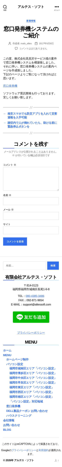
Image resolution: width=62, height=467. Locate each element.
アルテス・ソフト (31, 6)
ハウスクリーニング (18, 415)
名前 (7, 195)
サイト (7, 224)
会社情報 (8, 420)
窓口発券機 (10, 85)
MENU (7, 355)
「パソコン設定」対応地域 (26, 401)
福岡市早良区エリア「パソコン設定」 (33, 382)
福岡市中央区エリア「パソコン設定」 (33, 377)
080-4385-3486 (35, 296)
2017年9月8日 (46, 43)
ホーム (7, 350)
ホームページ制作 (17, 359)
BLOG (7, 429)
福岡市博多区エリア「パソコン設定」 (33, 373)
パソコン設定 (14, 364)
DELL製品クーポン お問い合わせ (27, 411)
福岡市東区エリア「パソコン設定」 (31, 387)
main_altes (26, 43)
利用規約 (44, 450)
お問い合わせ (11, 425)
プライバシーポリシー (31, 332)
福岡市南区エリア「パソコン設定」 (31, 396)
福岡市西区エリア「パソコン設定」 (31, 392)
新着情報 (30, 21)
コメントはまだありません (33, 48)
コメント (9, 164)
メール (8, 209)
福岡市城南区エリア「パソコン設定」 (33, 368)
